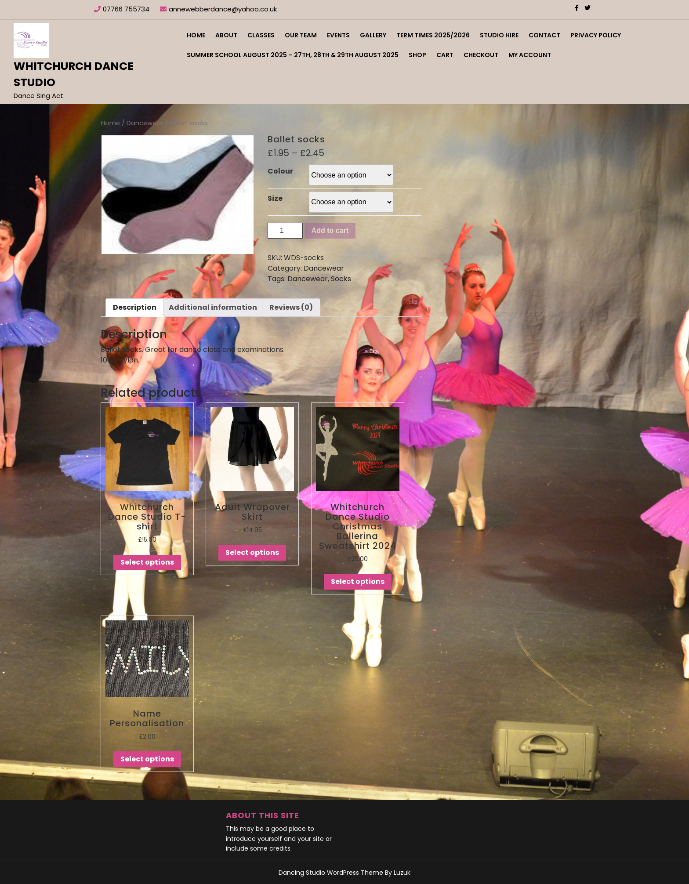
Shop (417, 55)
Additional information (213, 307)
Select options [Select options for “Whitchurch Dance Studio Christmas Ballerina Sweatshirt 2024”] (357, 581)
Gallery (373, 35)
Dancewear (145, 123)
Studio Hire (499, 35)
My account (529, 55)
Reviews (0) (291, 307)
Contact (544, 35)
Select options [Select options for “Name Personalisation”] (147, 759)
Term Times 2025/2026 (433, 35)
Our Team (301, 35)
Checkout (481, 55)
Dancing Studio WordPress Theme (331, 872)
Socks (341, 279)
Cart (444, 55)
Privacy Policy (595, 35)
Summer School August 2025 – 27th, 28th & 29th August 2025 (293, 55)
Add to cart (330, 230)
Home (196, 35)
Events (338, 35)
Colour (280, 171)
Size (275, 198)
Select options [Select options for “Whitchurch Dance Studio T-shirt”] (147, 562)
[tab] (134, 307)
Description (134, 307)
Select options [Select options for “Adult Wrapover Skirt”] (252, 552)
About (226, 35)
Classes (261, 35)
